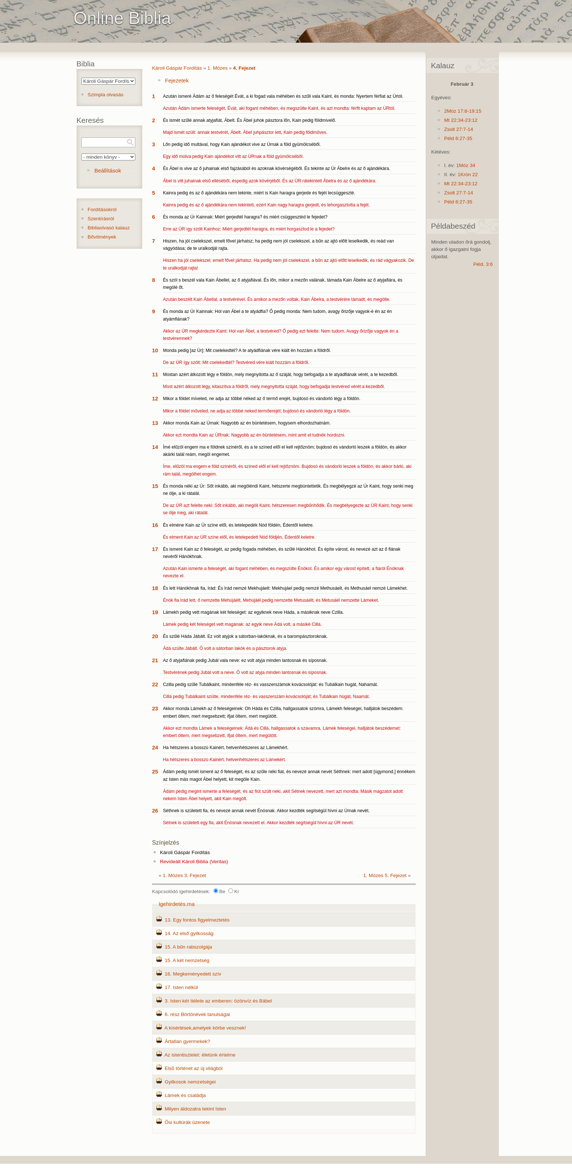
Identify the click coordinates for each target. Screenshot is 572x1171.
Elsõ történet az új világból (194, 1068)
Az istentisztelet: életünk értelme (200, 1055)
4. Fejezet (244, 68)
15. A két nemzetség (187, 960)
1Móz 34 (465, 165)
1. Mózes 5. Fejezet (385, 875)
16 (155, 525)
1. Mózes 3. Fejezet (184, 875)
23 (155, 708)
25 (155, 771)
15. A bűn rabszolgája (188, 947)
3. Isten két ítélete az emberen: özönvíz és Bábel (218, 1001)
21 (155, 660)
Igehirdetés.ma (177, 904)
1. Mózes (218, 68)
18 (155, 588)
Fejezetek (177, 80)
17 (155, 549)
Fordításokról (102, 209)
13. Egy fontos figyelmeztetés (197, 920)
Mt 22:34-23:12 (460, 120)
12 (155, 398)
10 (155, 350)
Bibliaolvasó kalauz (109, 227)
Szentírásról (101, 218)
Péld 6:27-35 (458, 138)
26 (155, 810)
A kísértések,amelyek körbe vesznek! (205, 1028)
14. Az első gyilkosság (189, 933)
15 (155, 486)
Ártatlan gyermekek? (187, 1041)
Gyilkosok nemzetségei (190, 1082)
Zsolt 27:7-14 (458, 129)
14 (155, 447)
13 (155, 423)
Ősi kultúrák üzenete (187, 1122)
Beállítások (107, 170)
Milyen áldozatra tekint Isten (195, 1109)
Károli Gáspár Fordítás (177, 68)
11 (155, 374)
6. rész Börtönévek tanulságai (197, 1014)
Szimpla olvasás (105, 94)
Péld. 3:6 (483, 264)
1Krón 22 (467, 174)
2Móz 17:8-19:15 (462, 111)
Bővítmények (102, 237)
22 (155, 684)
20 (155, 636)
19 (155, 612)
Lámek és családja (185, 1095)
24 (155, 747)
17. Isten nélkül (181, 987)
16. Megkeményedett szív (193, 974)
